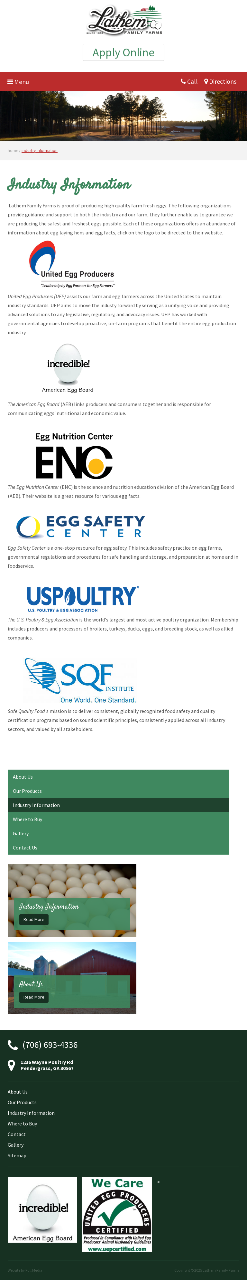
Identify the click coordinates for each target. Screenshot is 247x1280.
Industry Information (36, 805)
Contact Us (25, 847)
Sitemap (17, 1155)
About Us (23, 776)
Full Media (33, 1270)
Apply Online (123, 52)
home (13, 150)
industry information (40, 150)
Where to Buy (27, 819)
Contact (17, 1134)
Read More (33, 919)
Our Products (27, 791)
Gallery (21, 833)
